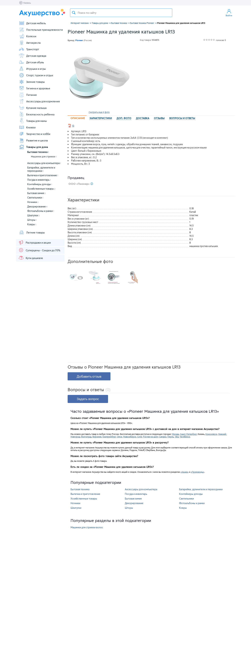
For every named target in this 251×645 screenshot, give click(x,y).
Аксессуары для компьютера (44, 163)
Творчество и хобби (34, 134)
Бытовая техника (38, 151)
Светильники (35, 197)
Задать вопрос (88, 399)
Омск (119, 436)
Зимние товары (32, 82)
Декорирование (37, 206)
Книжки (27, 127)
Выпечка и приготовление (42, 175)
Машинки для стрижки (44, 156)
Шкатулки (33, 215)
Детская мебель (32, 23)
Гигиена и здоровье (34, 88)
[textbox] (121, 12)
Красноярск (211, 434)
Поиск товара (74, 12)
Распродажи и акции (34, 242)
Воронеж (97, 436)
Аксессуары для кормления (39, 101)
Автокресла (30, 42)
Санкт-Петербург (188, 434)
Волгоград (86, 436)
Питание (28, 95)
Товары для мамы (33, 121)
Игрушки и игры (32, 68)
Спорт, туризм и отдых (36, 75)
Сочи (139, 436)
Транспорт (29, 49)
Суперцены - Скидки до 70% (39, 250)
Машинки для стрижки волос (87, 527)
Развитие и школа (33, 140)
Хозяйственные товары (41, 188)
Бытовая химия (36, 193)
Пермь (170, 436)
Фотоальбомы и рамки (40, 210)
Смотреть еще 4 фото (99, 112)
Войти (229, 13)
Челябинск (185, 436)
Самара (162, 436)
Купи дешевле (30, 258)
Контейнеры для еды (39, 184)
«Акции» (184, 472)
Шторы (32, 219)
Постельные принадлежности (41, 29)
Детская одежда (32, 55)
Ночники (33, 202)
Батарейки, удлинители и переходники (201, 489)
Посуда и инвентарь (39, 179)
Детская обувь (31, 62)
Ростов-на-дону (150, 436)
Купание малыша (33, 108)
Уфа (177, 436)
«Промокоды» (197, 472)
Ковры (31, 224)
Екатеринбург (109, 436)
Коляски (27, 36)
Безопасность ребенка (36, 114)
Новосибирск (129, 436)
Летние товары (32, 232)
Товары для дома (33, 147)
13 (73, 125)
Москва (175, 434)
